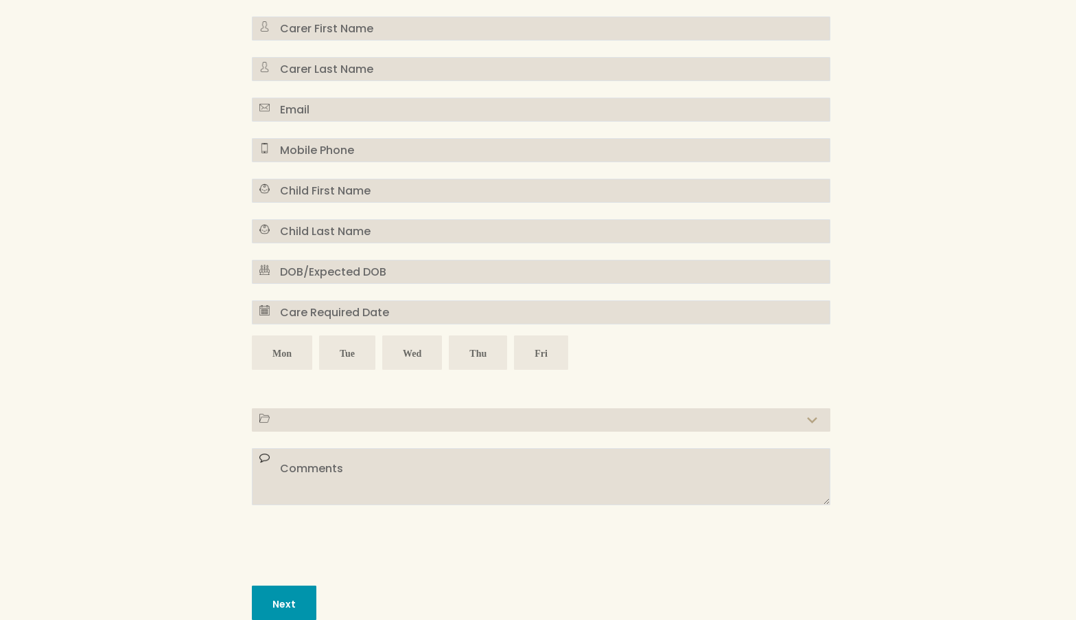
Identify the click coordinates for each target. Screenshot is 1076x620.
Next (284, 604)
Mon (282, 354)
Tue (347, 354)
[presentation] (356, 542)
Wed (412, 354)
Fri (541, 354)
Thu (478, 354)
